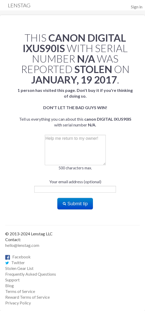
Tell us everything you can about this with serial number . (75, 107)
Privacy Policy (18, 302)
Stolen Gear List (19, 268)
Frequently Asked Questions (30, 273)
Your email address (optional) (75, 181)
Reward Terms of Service (27, 297)
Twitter (15, 262)
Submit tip (75, 203)
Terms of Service (20, 291)
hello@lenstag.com (22, 245)
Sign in (136, 6)
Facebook (18, 256)
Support (12, 279)
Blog (9, 285)
